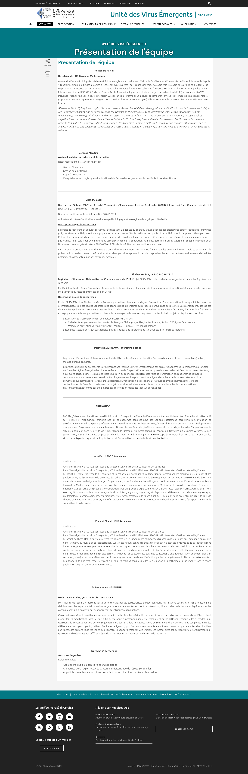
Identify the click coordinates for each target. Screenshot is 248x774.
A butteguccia (51, 748)
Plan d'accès (143, 766)
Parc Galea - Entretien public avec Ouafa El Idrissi (119, 740)
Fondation (140, 3)
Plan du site (62, 694)
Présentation (66, 24)
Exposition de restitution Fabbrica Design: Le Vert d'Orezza (184, 717)
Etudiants (94, 3)
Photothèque (173, 766)
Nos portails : (76, 3)
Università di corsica (47, 3)
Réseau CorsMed (162, 24)
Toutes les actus (184, 729)
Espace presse (158, 766)
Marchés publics (205, 766)
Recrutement (188, 766)
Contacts (210, 24)
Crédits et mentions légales (48, 766)
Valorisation (188, 24)
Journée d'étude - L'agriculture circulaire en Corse (120, 717)
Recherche (125, 3)
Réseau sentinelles (132, 24)
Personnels (109, 3)
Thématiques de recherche (99, 24)
